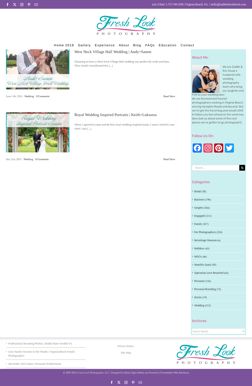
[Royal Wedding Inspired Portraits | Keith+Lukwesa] (37, 132)
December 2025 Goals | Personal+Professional (34, 364)
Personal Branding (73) (207, 289)
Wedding (29, 96)
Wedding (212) (202, 305)
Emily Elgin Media (134, 372)
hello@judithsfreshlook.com (228, 4)
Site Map (126, 352)
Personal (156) (202, 281)
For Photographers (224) (208, 232)
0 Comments (42, 96)
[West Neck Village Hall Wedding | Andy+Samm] (37, 69)
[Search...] (215, 168)
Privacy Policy (126, 346)
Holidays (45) (201, 248)
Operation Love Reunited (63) (211, 273)
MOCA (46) (200, 256)
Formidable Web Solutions (175, 372)
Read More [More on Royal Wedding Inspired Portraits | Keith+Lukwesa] (169, 159)
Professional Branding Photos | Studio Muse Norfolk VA (40, 343)
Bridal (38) (200, 191)
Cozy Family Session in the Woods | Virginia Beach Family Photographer (41, 353)
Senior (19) (200, 297)
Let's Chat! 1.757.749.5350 (167, 4)
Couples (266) (202, 207)
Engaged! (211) (203, 216)
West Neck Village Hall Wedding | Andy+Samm (112, 52)
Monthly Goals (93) (205, 264)
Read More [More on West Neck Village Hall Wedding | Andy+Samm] (169, 96)
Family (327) (201, 224)
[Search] (242, 168)
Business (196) (202, 199)
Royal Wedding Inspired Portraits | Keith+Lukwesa (115, 115)
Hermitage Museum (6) (207, 240)
